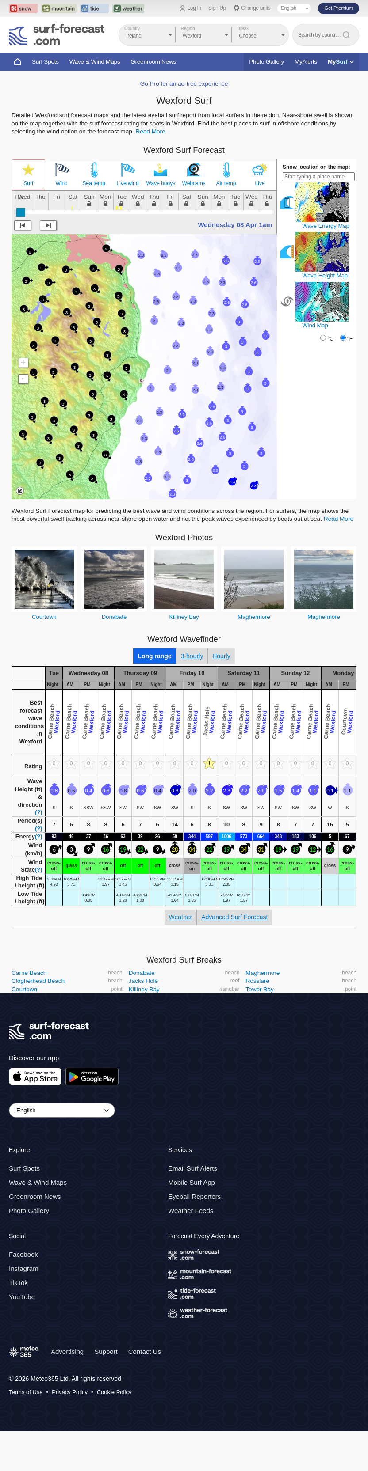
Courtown (44, 617)
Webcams (194, 183)
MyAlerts (306, 61)
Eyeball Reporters (194, 1196)
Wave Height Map (325, 275)
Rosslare (257, 981)
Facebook (23, 1254)
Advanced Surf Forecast (234, 917)
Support (106, 1351)
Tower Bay (259, 989)
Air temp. (227, 183)
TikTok (18, 1282)
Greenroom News (153, 61)
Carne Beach (29, 973)
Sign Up (217, 8)
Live (260, 183)
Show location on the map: (316, 167)
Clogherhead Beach (38, 981)
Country (132, 28)
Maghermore (254, 617)
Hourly (221, 656)
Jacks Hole (143, 981)
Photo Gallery (266, 61)
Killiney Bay (184, 617)
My (341, 61)
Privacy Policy (70, 1392)
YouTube (22, 1296)
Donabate (114, 617)
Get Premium (338, 8)
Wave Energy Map (325, 226)
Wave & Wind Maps (94, 61)
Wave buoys (161, 183)
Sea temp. (95, 183)
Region (188, 28)
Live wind (128, 183)
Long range (154, 656)
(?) (38, 812)
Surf (28, 183)
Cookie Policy (114, 1392)
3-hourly (192, 656)
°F (350, 339)
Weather (180, 917)
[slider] (20, 212)
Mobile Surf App (191, 1182)
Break (243, 28)
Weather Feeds (190, 1210)
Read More (150, 131)
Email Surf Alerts (192, 1168)
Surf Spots (45, 61)
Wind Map (315, 325)
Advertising (67, 1351)
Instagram (23, 1268)
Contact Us (144, 1351)
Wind (61, 183)
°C (330, 339)
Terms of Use (26, 1392)
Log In (194, 8)
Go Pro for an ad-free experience (184, 83)
